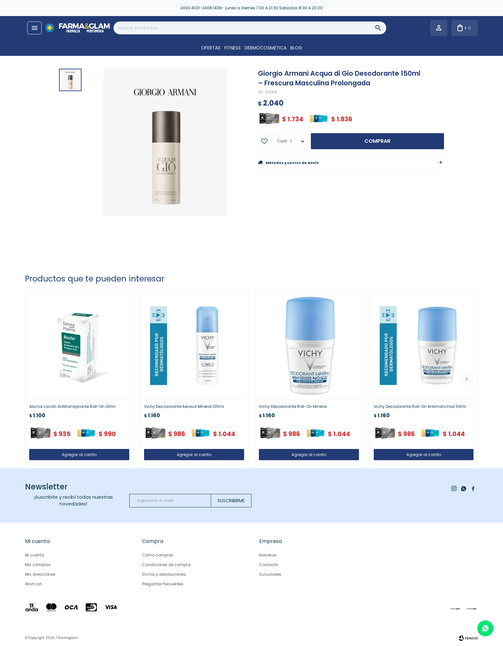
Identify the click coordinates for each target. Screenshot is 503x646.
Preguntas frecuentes (162, 584)
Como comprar (157, 555)
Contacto (268, 564)
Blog (296, 48)
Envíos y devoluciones (164, 574)
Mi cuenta (34, 555)
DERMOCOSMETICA (265, 48)
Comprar (377, 141)
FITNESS (232, 48)
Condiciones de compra (166, 564)
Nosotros (268, 555)
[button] (467, 379)
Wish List (33, 584)
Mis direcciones (40, 574)
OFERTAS (210, 48)
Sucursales (270, 574)
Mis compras (38, 564)
